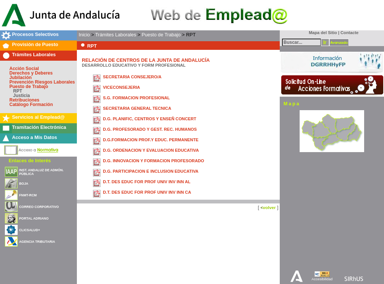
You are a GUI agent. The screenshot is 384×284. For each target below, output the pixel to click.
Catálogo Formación (31, 104)
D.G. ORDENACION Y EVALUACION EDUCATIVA (151, 150)
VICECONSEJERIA (121, 87)
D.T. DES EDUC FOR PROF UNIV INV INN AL (146, 181)
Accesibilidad (322, 279)
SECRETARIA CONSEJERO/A (132, 77)
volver (269, 207)
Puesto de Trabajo (28, 86)
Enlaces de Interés (30, 160)
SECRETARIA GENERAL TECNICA (137, 108)
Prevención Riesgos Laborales (42, 82)
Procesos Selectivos (35, 34)
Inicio (84, 34)
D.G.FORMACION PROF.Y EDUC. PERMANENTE (151, 140)
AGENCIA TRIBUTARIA (37, 242)
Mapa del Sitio (321, 32)
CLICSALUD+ (29, 230)
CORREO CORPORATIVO (39, 207)
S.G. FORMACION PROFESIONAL (136, 98)
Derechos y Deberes (30, 73)
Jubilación (20, 77)
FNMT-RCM (28, 195)
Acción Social (24, 68)
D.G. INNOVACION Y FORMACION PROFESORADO (153, 160)
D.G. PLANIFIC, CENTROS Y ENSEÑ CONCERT (149, 119)
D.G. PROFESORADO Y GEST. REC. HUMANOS (150, 129)
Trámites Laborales (34, 54)
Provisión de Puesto (35, 44)
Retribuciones (24, 100)
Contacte (349, 32)
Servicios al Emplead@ (38, 117)
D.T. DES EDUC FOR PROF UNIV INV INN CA (147, 192)
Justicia (21, 95)
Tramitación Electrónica (39, 127)
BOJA (23, 183)
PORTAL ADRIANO (34, 218)
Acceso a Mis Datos (34, 137)
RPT (17, 91)
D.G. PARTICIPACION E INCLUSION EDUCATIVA (151, 171)
